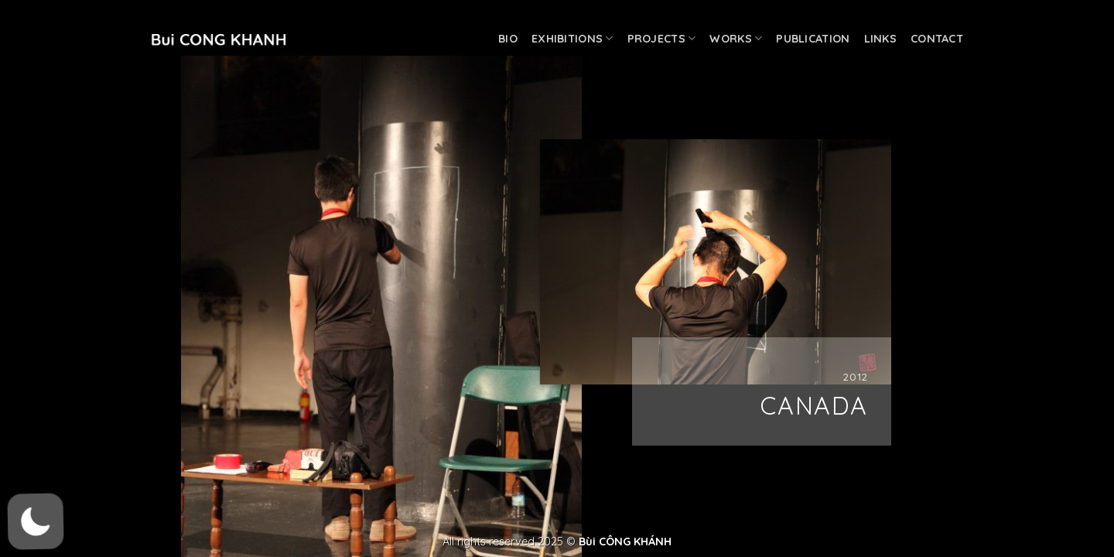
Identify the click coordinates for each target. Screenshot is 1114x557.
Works (735, 38)
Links (880, 39)
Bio (508, 39)
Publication (812, 39)
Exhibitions (572, 38)
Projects (661, 38)
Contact (937, 39)
